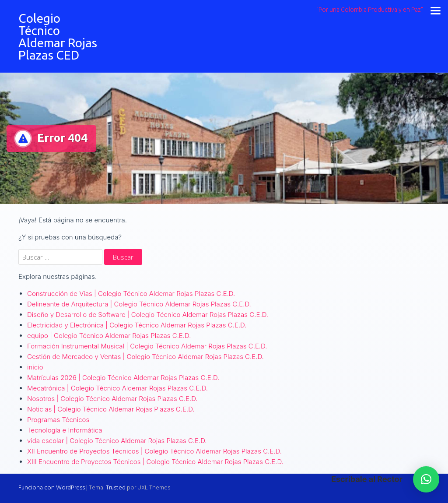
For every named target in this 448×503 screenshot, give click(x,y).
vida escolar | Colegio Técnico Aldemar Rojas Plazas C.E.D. (117, 440)
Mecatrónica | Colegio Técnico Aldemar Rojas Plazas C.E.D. (117, 388)
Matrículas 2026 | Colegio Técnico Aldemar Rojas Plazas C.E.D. (123, 377)
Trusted (116, 488)
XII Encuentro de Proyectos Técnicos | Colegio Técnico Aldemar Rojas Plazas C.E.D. (154, 451)
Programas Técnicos (58, 419)
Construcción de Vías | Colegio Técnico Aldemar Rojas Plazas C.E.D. (131, 293)
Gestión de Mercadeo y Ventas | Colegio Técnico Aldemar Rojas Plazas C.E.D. (145, 356)
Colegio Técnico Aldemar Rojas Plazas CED (57, 36)
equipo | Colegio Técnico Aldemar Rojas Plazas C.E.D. (109, 335)
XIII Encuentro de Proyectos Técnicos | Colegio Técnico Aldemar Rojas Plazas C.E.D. (155, 461)
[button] (426, 479)
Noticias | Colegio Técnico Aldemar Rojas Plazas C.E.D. (111, 409)
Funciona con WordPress (51, 488)
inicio (35, 367)
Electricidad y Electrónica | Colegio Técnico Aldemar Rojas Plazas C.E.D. (136, 325)
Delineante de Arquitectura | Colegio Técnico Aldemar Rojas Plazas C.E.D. (139, 304)
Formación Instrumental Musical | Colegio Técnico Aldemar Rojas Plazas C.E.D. (147, 346)
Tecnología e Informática (64, 430)
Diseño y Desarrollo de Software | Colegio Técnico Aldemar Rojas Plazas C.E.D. (147, 314)
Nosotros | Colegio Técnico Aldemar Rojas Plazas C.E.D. (112, 398)
